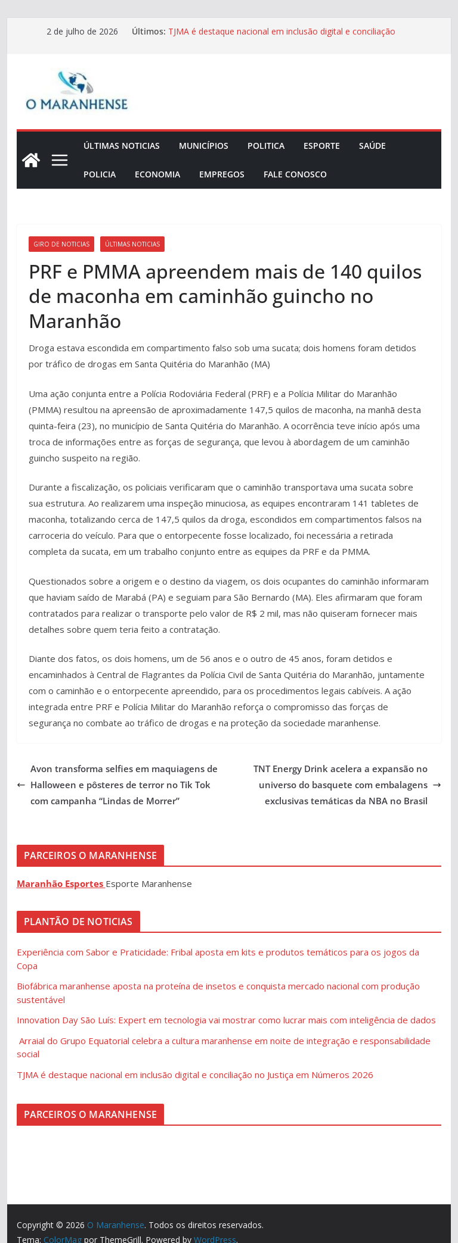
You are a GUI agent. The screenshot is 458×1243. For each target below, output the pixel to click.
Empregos (222, 174)
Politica (265, 145)
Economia (157, 174)
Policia (99, 174)
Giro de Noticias (61, 244)
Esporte (322, 145)
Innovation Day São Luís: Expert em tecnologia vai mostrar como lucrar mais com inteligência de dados (226, 1020)
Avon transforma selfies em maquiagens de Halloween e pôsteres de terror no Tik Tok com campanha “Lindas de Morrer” (117, 785)
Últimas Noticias (121, 145)
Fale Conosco (295, 174)
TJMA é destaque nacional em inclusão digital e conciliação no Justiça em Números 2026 (195, 1074)
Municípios (203, 145)
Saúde (372, 145)
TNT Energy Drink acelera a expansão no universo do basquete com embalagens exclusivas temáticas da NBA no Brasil (347, 785)
